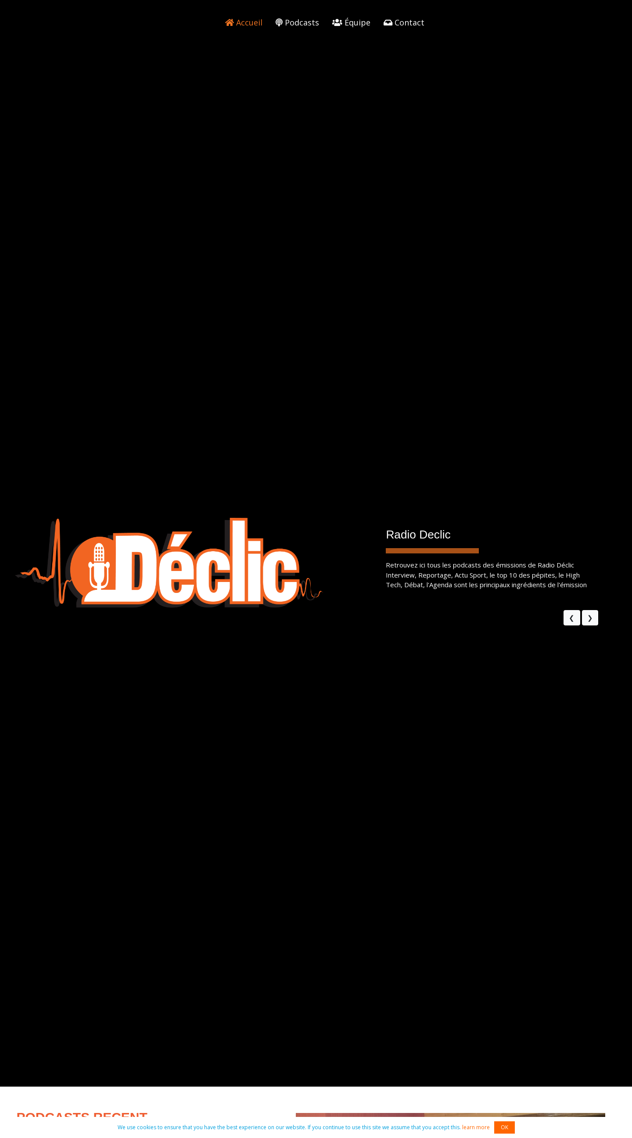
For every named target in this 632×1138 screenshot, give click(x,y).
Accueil (243, 22)
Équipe (351, 22)
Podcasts (297, 22)
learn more (476, 1127)
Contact (404, 22)
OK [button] (504, 1127)
